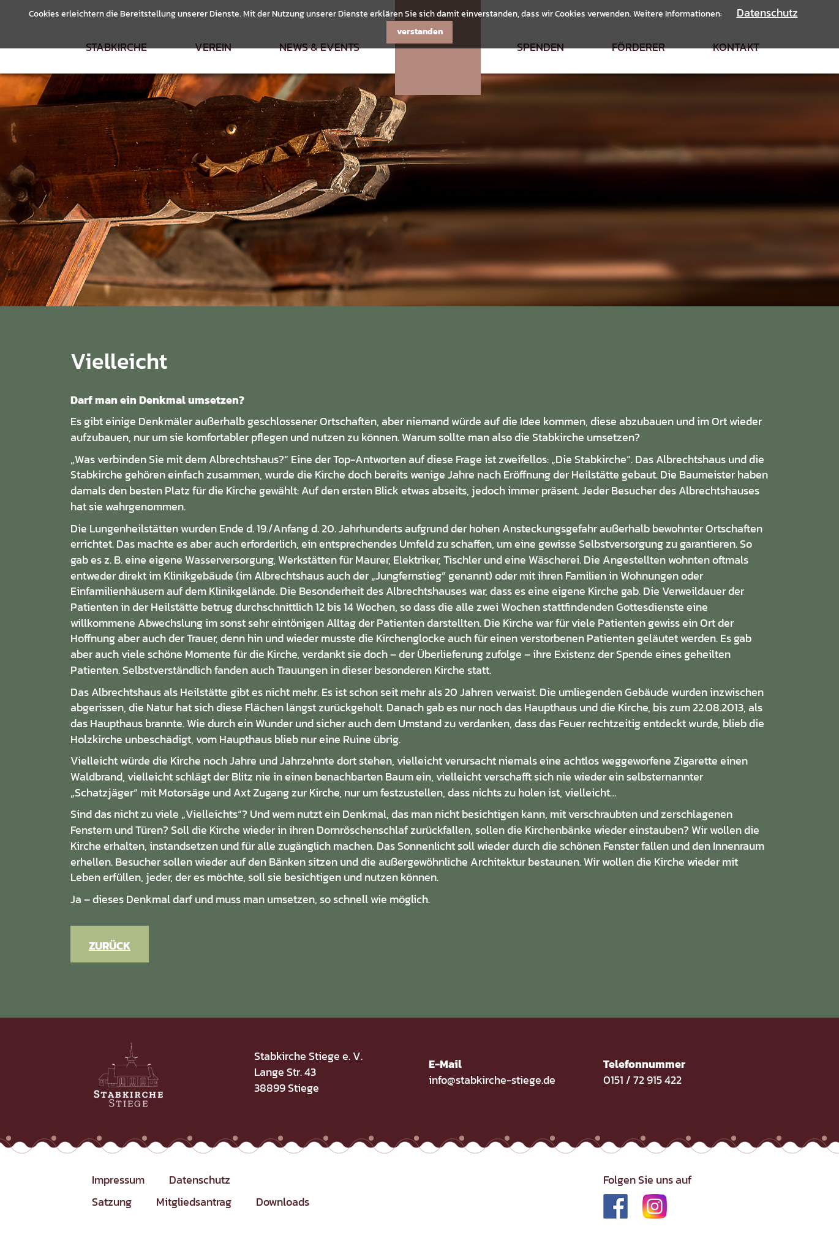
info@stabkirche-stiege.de (492, 1080)
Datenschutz (767, 12)
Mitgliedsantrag (193, 1201)
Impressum (118, 1179)
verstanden (420, 31)
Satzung (112, 1201)
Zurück (109, 945)
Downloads (282, 1201)
